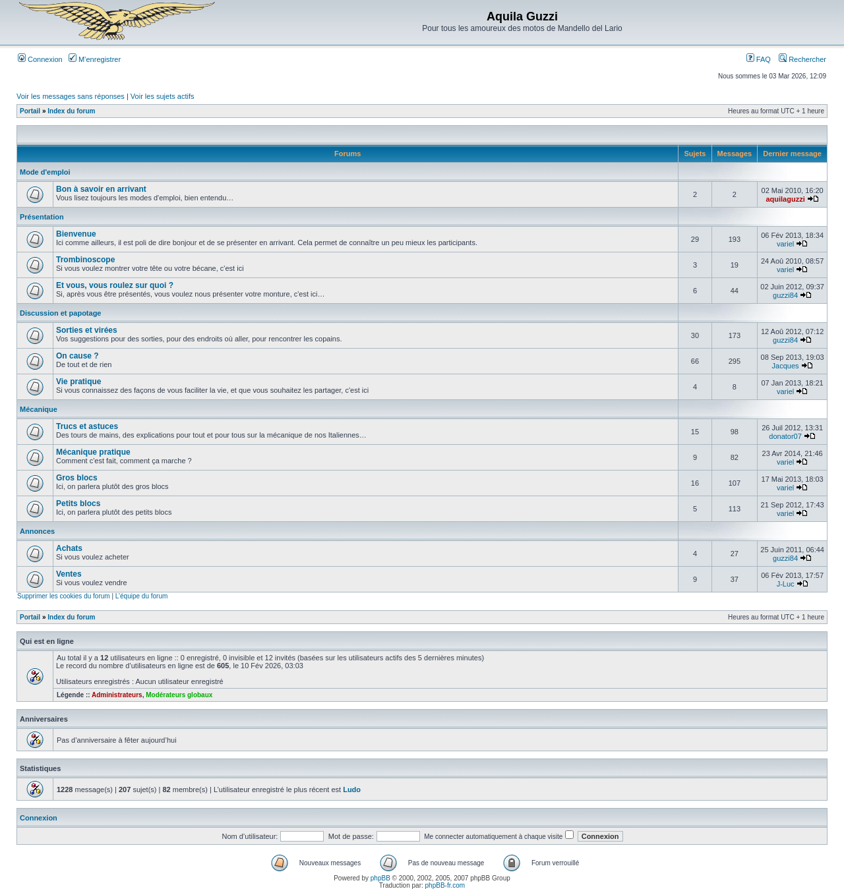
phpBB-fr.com (445, 885)
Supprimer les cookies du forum (63, 596)
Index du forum (71, 111)
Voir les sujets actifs (163, 96)
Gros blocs (77, 477)
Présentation (42, 217)
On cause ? (77, 355)
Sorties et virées (86, 330)
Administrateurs (117, 695)
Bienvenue (76, 234)
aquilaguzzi (785, 199)
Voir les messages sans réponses (70, 96)
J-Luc (786, 584)
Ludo (352, 789)
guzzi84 (785, 295)
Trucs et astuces (87, 426)
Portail (30, 111)
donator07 (785, 436)
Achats (69, 548)
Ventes (69, 574)
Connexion (40, 59)
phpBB (380, 878)
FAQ (758, 59)
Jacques (785, 366)
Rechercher (802, 59)
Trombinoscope (85, 259)
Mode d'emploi (45, 172)
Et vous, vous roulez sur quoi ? (114, 285)
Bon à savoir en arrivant (101, 189)
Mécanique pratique (93, 452)
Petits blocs (78, 503)
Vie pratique (78, 381)
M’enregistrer (95, 59)
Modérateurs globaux (179, 695)
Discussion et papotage (60, 313)
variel (785, 244)
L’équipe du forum (141, 596)
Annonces (37, 531)
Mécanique (38, 409)
